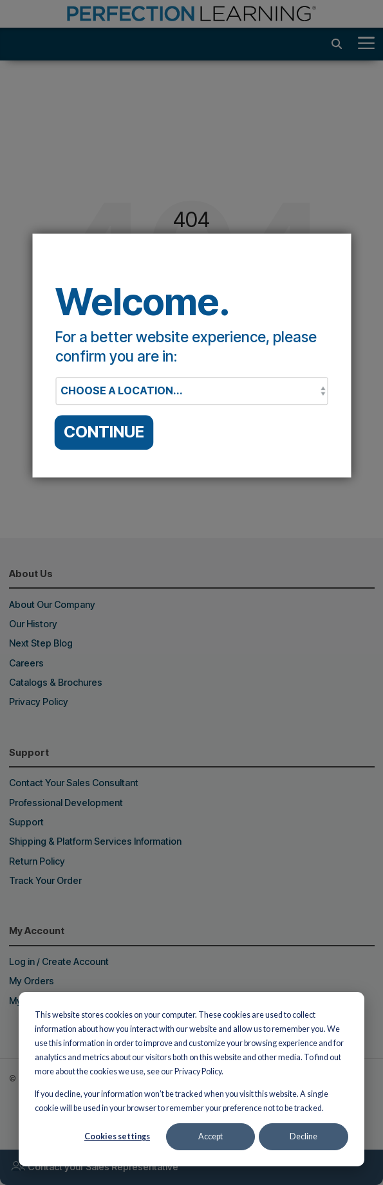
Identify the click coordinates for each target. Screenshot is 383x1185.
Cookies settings (117, 1136)
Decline (303, 1136)
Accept (210, 1136)
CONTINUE (104, 432)
